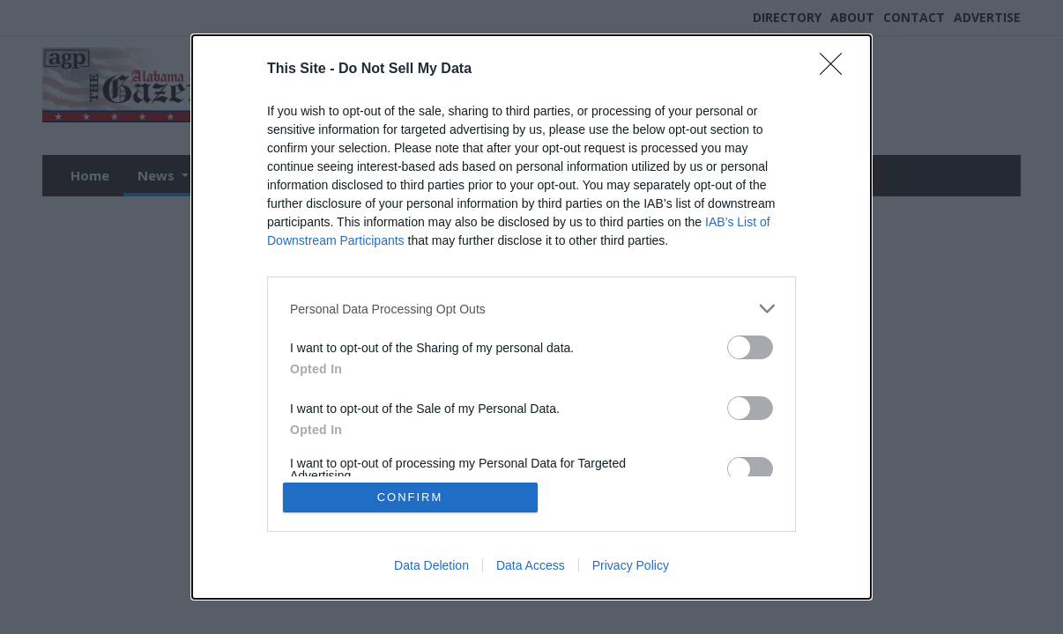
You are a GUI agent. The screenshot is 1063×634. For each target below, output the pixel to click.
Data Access (530, 565)
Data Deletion (431, 565)
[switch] (750, 347)
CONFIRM (410, 497)
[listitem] (531, 308)
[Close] (836, 69)
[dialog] (531, 317)
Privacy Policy (630, 565)
